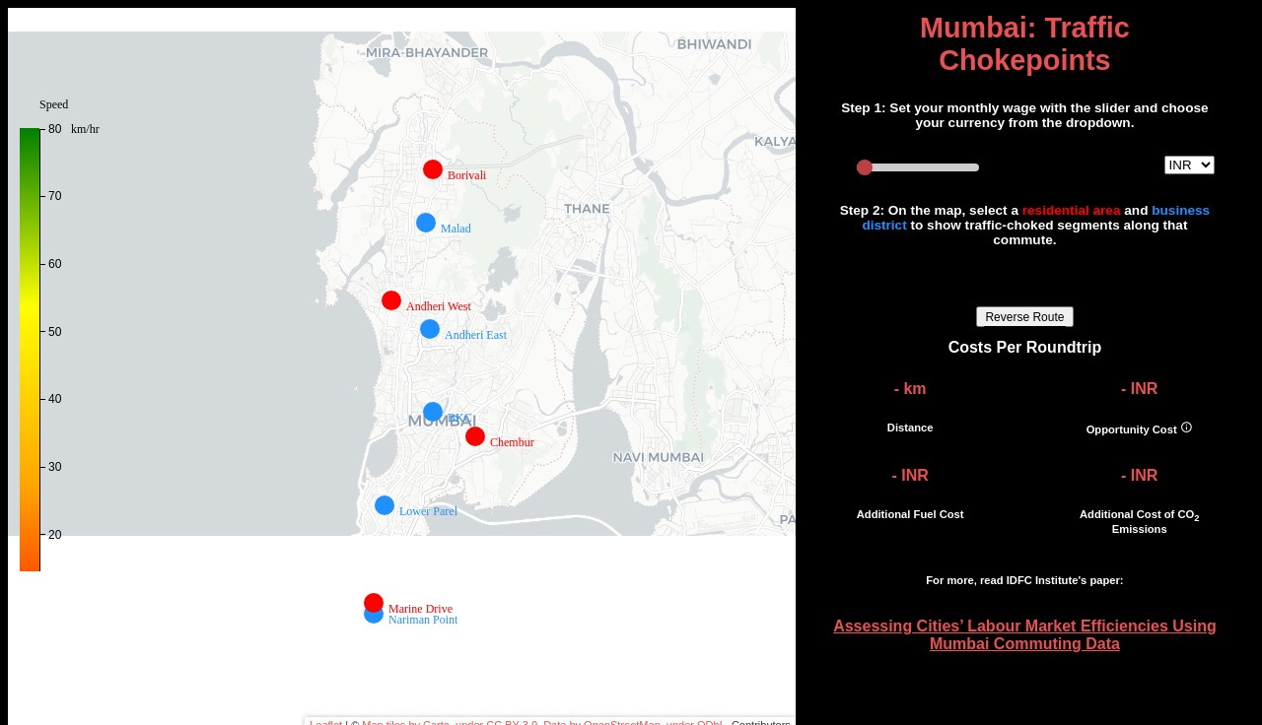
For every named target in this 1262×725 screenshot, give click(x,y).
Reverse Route (1024, 317)
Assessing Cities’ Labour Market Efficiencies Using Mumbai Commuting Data (1025, 635)
